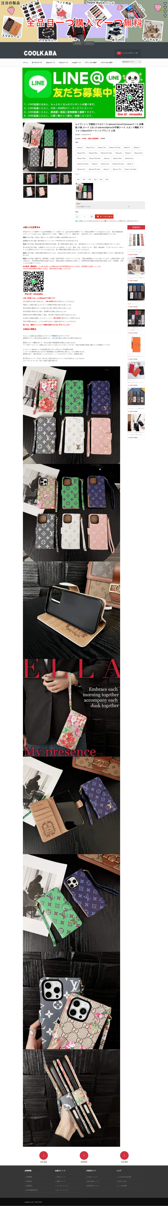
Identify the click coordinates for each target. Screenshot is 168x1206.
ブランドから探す (91, 62)
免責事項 (28, 1186)
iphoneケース (50, 62)
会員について (61, 1177)
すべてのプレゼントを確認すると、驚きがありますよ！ (123, 221)
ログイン (89, 43)
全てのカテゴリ (37, 62)
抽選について (61, 1181)
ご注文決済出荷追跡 (124, 1177)
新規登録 (78, 43)
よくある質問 (122, 1186)
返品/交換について (93, 1181)
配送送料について (92, 1186)
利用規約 (28, 1181)
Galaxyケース (63, 62)
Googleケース (76, 62)
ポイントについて (62, 1190)
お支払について (92, 1177)
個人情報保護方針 (31, 1190)
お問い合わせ (122, 1181)
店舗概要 (28, 1177)
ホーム (25, 62)
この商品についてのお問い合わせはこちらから (90, 221)
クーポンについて (62, 1186)
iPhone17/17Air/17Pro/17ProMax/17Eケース (51, 119)
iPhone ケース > (35, 119)
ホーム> (27, 119)
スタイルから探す (107, 62)
